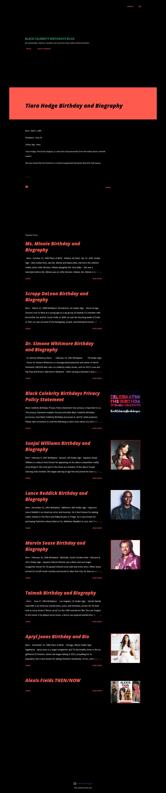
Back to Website (42, 49)
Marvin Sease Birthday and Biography (55, 546)
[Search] (130, 6)
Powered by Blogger (83, 783)
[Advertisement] (73, 21)
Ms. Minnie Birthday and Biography (52, 246)
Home (27, 49)
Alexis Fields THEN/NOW (52, 680)
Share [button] (108, 187)
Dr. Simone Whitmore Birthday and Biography (59, 346)
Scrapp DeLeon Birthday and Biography (56, 296)
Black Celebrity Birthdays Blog (50, 39)
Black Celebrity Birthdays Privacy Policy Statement (62, 396)
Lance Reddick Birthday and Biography (56, 496)
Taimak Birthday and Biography (60, 593)
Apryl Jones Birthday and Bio (57, 636)
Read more (97, 279)
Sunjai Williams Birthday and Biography (57, 446)
